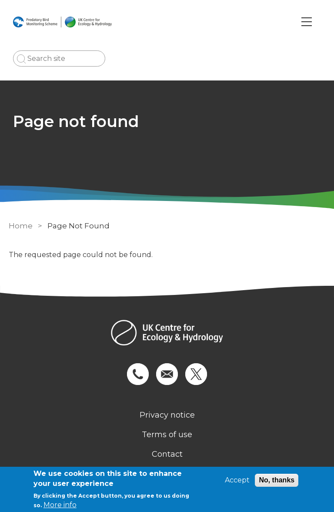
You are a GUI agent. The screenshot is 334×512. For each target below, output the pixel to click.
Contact (167, 454)
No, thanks (276, 480)
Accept (237, 480)
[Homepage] (167, 333)
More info (60, 505)
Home (21, 225)
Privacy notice (167, 415)
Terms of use (167, 434)
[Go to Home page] (62, 22)
